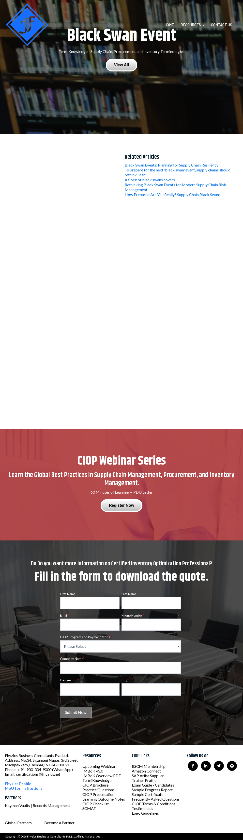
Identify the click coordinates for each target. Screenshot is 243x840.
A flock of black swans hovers (150, 179)
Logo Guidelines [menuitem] (145, 813)
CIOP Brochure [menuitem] (95, 785)
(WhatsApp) (62, 769)
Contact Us (221, 24)
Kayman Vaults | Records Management (37, 805)
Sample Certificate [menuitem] (147, 794)
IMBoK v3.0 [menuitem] (92, 771)
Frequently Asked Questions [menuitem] (156, 799)
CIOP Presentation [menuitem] (98, 794)
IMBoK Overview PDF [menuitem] (101, 775)
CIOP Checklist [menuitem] (95, 803)
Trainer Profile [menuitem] (144, 780)
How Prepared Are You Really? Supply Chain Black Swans (173, 194)
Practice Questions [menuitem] (98, 789)
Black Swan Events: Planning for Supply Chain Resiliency (171, 165)
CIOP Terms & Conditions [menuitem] (153, 803)
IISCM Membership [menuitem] (149, 766)
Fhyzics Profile (18, 783)
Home (169, 24)
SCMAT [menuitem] (89, 808)
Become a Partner (59, 822)
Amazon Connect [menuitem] (146, 771)
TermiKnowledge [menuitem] (96, 780)
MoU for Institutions (24, 788)
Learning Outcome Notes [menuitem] (103, 799)
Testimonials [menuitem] (142, 808)
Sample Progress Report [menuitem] (152, 789)
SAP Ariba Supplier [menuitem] (148, 775)
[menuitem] (172, 24)
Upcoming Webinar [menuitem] (99, 766)
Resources (191, 24)
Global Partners (18, 822)
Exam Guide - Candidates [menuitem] (153, 785)
